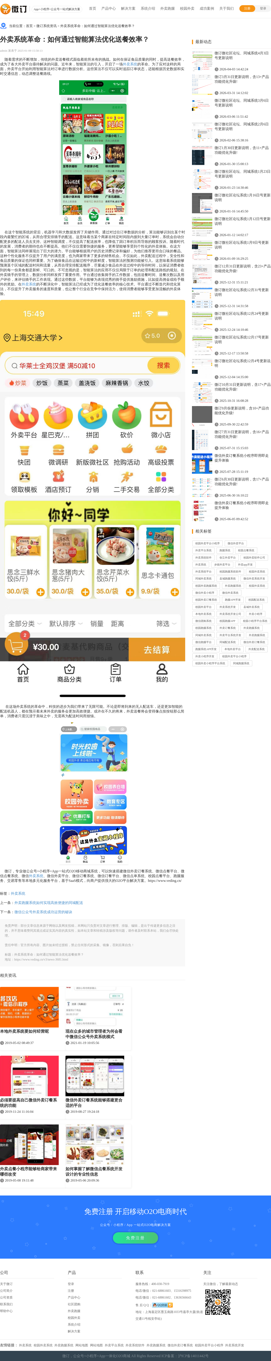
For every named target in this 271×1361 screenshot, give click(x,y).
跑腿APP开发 (233, 599)
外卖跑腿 (167, 8)
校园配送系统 (256, 599)
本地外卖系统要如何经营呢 (24, 1031)
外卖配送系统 (256, 649)
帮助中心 (6, 1311)
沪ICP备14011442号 (193, 1356)
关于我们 (226, 8)
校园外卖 (187, 8)
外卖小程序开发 (204, 656)
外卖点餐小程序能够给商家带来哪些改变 (28, 1172)
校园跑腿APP (227, 621)
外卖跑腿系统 (233, 585)
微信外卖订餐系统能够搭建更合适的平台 (93, 1103)
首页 (92, 8)
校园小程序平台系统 (255, 621)
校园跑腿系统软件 (230, 571)
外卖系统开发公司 (230, 614)
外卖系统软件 (203, 557)
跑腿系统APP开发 (206, 649)
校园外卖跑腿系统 (206, 585)
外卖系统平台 (203, 571)
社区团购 (74, 1304)
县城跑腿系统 (228, 578)
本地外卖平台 (232, 649)
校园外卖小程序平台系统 (210, 663)
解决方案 (128, 8)
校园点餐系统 (246, 550)
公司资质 (6, 1297)
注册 (247, 8)
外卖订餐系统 (228, 628)
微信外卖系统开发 (254, 578)
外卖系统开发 (228, 607)
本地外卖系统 (203, 614)
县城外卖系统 (251, 607)
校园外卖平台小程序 (207, 543)
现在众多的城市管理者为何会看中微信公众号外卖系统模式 (93, 1034)
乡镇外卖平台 (222, 564)
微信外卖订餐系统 (254, 642)
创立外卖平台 (228, 557)
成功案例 (207, 8)
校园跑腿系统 (203, 628)
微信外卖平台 (236, 543)
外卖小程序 (255, 614)
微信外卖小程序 (204, 592)
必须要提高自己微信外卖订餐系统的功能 (28, 1103)
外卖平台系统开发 (230, 635)
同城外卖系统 (203, 578)
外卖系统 (130, 64)
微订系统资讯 (46, 26)
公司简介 (6, 1290)
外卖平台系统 (203, 550)
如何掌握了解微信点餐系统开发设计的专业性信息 (93, 1172)
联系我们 (6, 1304)
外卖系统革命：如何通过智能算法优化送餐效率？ (97, 26)
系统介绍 (148, 8)
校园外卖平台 (203, 607)
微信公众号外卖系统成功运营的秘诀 (43, 912)
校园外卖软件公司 (254, 557)
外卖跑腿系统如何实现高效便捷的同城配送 (48, 903)
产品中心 (108, 8)
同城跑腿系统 (241, 663)
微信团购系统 (203, 621)
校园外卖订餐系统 (206, 599)
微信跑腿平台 (203, 642)
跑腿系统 (225, 550)
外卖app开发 (245, 564)
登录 (263, 8)
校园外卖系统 (257, 571)
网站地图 (81, 1345)
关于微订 (6, 1284)
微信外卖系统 (230, 592)
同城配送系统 (228, 642)
